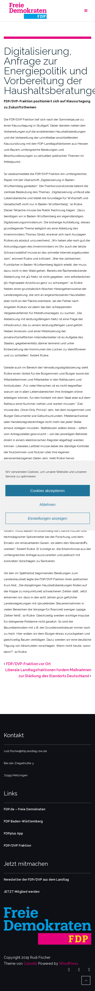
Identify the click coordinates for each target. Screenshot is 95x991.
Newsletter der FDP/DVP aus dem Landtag (36, 879)
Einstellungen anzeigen (47, 518)
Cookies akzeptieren (47, 490)
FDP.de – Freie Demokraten (24, 809)
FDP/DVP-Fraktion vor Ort (28, 664)
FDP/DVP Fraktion (17, 845)
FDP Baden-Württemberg (23, 821)
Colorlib (30, 964)
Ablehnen (47, 504)
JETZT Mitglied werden (22, 891)
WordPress (68, 964)
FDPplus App (13, 833)
